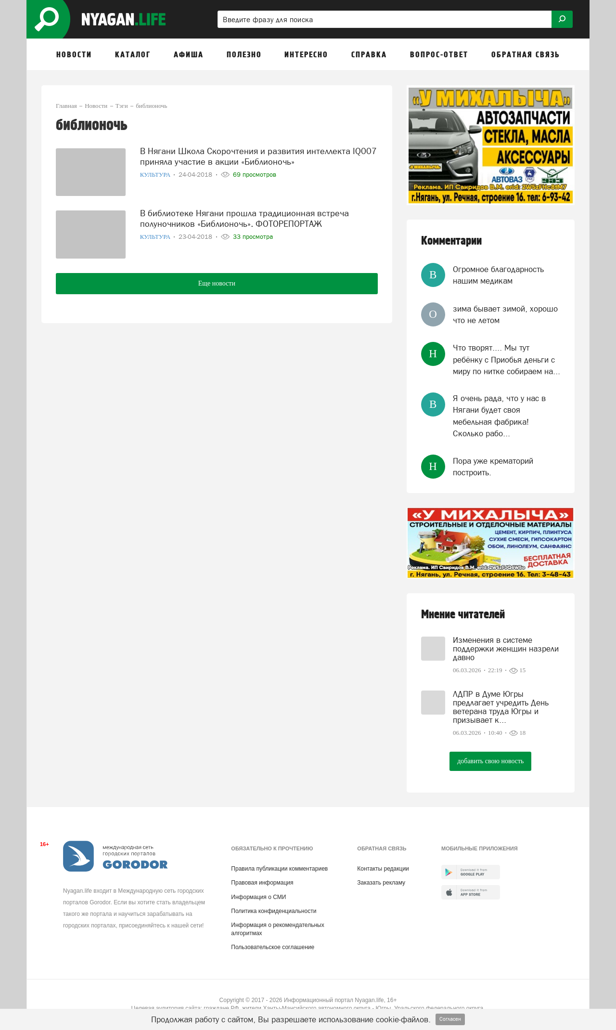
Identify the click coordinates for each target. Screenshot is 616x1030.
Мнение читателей (463, 615)
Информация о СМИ (258, 897)
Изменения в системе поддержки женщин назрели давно (506, 649)
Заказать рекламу (381, 882)
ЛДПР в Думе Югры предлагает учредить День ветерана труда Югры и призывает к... (501, 707)
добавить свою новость (490, 761)
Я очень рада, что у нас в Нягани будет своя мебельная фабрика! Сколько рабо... (499, 415)
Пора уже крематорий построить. (493, 466)
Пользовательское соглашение (272, 947)
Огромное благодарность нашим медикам (498, 275)
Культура (156, 174)
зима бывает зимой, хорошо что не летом (505, 314)
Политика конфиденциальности (273, 911)
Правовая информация (262, 882)
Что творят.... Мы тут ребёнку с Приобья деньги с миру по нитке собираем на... (506, 359)
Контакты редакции (383, 868)
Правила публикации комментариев (279, 868)
